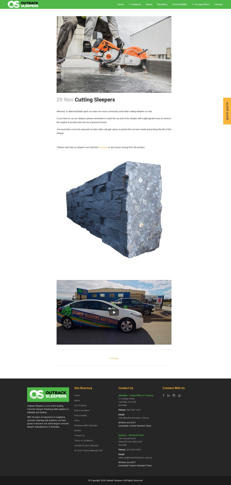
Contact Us (79, 435)
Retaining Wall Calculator (86, 425)
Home (77, 395)
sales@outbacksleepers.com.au (133, 418)
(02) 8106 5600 (133, 449)
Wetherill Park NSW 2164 (130, 442)
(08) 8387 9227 (133, 410)
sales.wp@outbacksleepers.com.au (135, 457)
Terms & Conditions (83, 440)
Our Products (80, 405)
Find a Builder (80, 415)
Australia (122, 405)
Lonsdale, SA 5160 (127, 402)
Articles (77, 430)
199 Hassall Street (127, 438)
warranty (103, 147)
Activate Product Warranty (86, 445)
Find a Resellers (82, 410)
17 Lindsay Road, (126, 398)
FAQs (76, 420)
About (77, 400)
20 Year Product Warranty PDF (88, 450)
